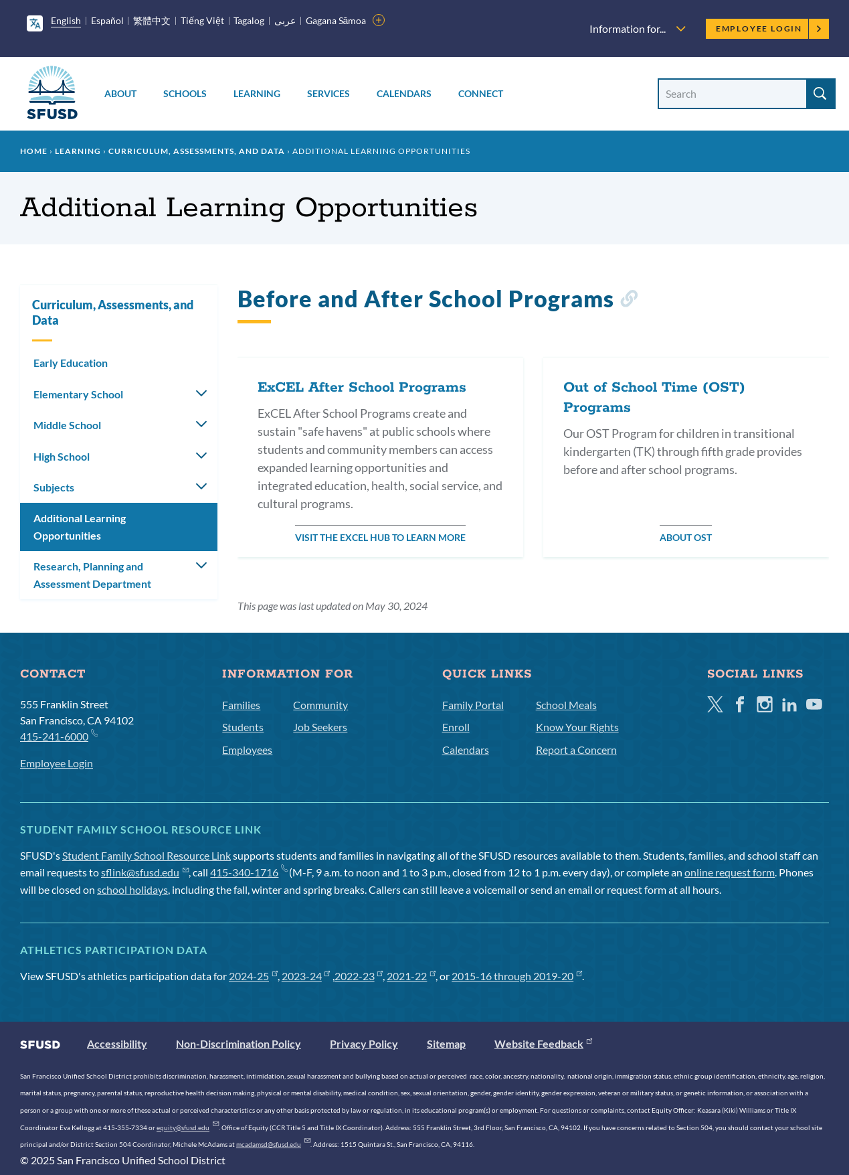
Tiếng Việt (202, 20)
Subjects (53, 487)
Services (328, 93)
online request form (729, 872)
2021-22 (411, 975)
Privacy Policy (364, 1043)
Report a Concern (576, 749)
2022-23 (359, 975)
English (66, 20)
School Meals (566, 704)
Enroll (456, 726)
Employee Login (769, 28)
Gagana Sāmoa (336, 20)
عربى (285, 20)
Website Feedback (543, 1043)
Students (243, 726)
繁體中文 (152, 20)
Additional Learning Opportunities (79, 527)
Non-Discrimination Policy (238, 1043)
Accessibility (117, 1043)
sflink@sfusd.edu (145, 872)
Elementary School (78, 394)
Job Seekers (320, 726)
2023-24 (306, 975)
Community (320, 704)
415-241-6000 (58, 735)
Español (107, 20)
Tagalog (248, 20)
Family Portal (473, 704)
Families (241, 704)
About (120, 93)
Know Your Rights (577, 726)
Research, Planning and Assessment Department (92, 575)
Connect (480, 93)
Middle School (67, 424)
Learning (256, 93)
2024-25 (253, 975)
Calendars (404, 93)
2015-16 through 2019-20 (517, 975)
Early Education (70, 362)
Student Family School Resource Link (146, 855)
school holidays (132, 889)
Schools (185, 93)
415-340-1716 (248, 872)
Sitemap (446, 1043)
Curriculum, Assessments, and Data (196, 151)
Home (34, 151)
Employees (247, 749)
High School (61, 456)
